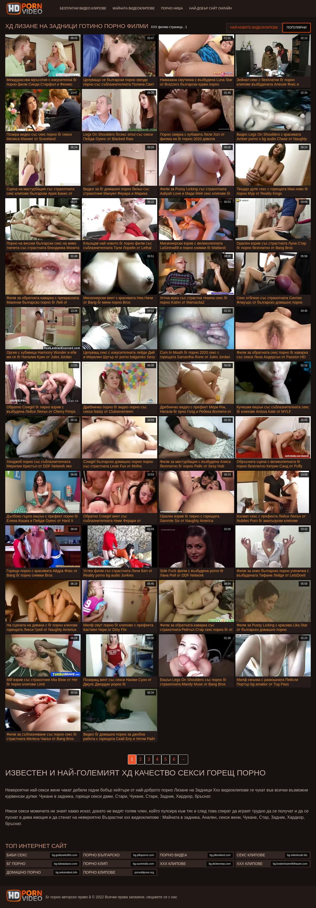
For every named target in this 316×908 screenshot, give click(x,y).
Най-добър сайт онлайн (210, 8)
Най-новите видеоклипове (254, 27)
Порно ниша (172, 8)
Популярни (297, 27)
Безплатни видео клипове (83, 8)
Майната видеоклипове (134, 8)
